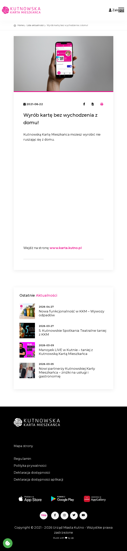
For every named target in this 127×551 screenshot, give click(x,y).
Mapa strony (23, 446)
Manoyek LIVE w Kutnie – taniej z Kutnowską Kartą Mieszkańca (66, 352)
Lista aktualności (35, 25)
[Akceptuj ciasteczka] (8, 543)
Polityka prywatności (30, 465)
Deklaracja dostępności (32, 472)
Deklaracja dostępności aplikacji (38, 479)
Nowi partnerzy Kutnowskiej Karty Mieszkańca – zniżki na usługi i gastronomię (67, 372)
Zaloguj (116, 10)
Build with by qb (63, 538)
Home (21, 25)
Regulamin (22, 459)
